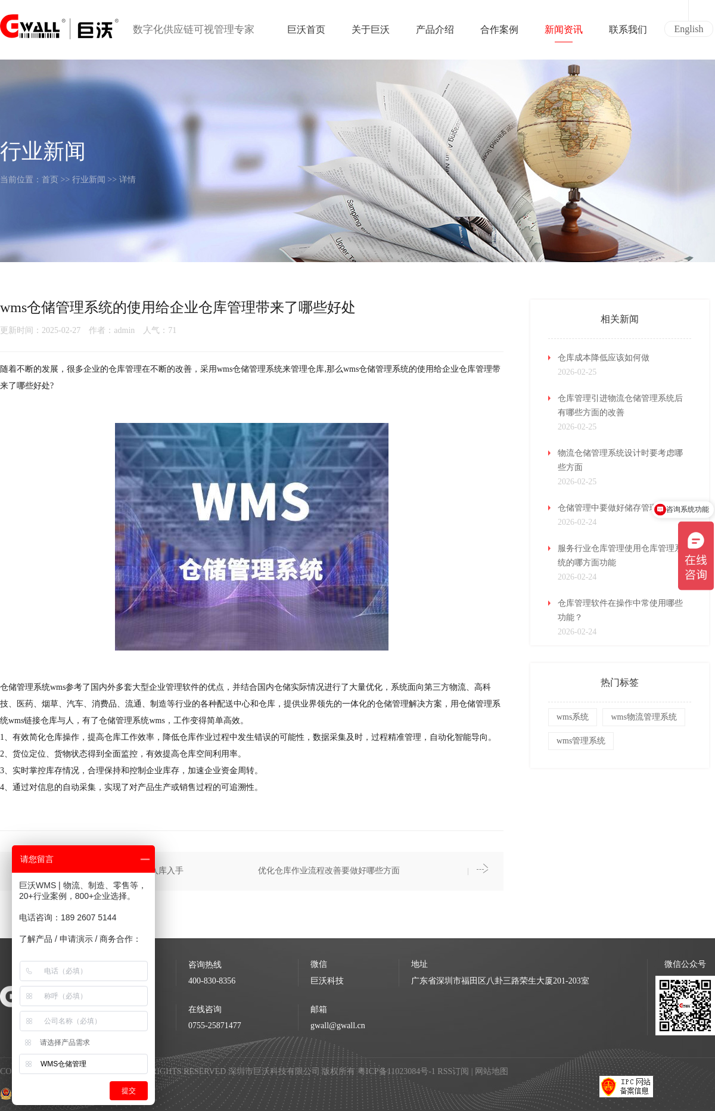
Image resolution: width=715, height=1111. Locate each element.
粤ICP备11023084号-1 (397, 1071)
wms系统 (573, 716)
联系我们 (628, 33)
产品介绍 (435, 33)
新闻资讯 (564, 33)
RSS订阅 (453, 1071)
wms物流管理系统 (643, 716)
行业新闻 (88, 179)
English (689, 29)
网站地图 (491, 1071)
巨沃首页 (306, 33)
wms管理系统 (581, 740)
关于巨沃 (371, 33)
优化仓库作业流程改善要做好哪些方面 (329, 870)
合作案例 (499, 33)
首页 (50, 179)
